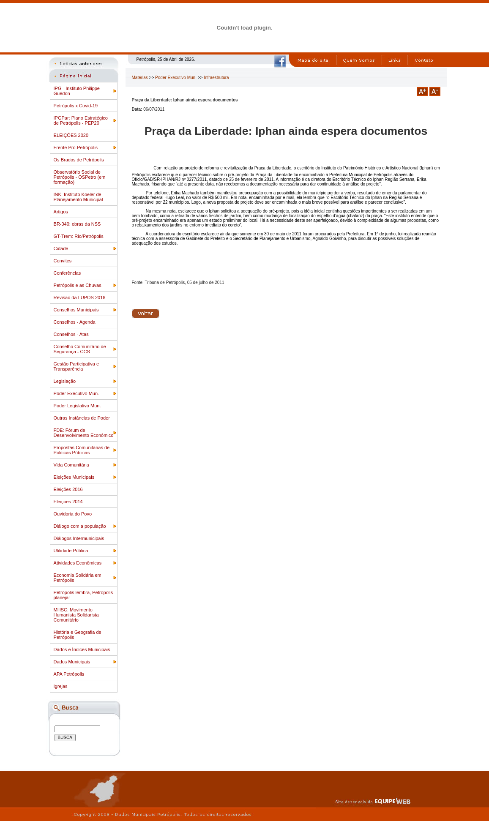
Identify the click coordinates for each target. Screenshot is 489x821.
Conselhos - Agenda (75, 322)
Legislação (65, 381)
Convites (63, 260)
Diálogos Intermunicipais (79, 538)
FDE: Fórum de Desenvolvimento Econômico (84, 433)
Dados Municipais (72, 661)
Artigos (61, 211)
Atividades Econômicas (78, 562)
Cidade (61, 248)
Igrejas (61, 686)
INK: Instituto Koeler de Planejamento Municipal (78, 197)
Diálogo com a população (80, 526)
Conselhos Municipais (76, 309)
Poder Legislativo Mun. (77, 405)
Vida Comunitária (71, 464)
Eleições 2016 (68, 489)
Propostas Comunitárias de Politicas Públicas (82, 450)
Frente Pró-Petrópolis (76, 147)
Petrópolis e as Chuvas (77, 285)
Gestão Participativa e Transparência (76, 366)
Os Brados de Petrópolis (79, 159)
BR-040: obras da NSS (77, 223)
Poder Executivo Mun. (76, 393)
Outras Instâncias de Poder (82, 417)
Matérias (140, 77)
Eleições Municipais (74, 477)
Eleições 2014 (68, 501)
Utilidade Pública (71, 550)
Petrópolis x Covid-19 (76, 105)
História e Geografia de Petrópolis (77, 635)
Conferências (67, 272)
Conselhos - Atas (71, 334)
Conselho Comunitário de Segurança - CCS (80, 349)
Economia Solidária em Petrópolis (77, 578)
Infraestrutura (216, 77)
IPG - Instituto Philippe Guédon (77, 91)
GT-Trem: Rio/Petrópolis (79, 236)
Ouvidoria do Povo (73, 513)
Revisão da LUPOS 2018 (80, 297)
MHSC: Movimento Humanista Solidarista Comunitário (76, 614)
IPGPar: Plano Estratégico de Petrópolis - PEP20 (81, 120)
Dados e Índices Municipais (82, 649)
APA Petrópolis (69, 673)
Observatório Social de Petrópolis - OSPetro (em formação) (80, 177)
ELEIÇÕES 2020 (71, 135)
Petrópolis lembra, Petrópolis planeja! (83, 595)
